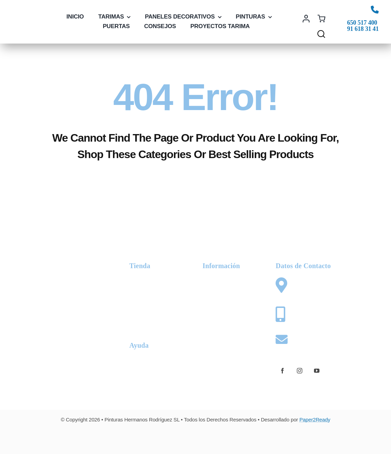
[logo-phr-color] (31, 18)
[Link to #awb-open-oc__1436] (321, 34)
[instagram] (299, 371)
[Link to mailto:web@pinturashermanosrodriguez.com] (282, 339)
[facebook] (282, 371)
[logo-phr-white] (59, 260)
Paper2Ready (314, 419)
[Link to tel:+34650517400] (375, 9)
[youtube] (317, 371)
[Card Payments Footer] (195, 437)
